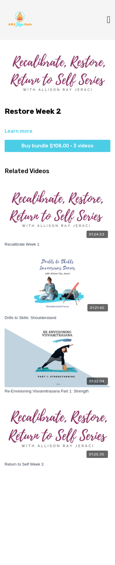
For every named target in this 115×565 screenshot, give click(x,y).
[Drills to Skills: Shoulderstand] (57, 318)
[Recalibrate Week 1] (57, 244)
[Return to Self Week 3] (57, 464)
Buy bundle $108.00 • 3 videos (57, 146)
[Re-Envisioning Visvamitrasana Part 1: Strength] (57, 391)
